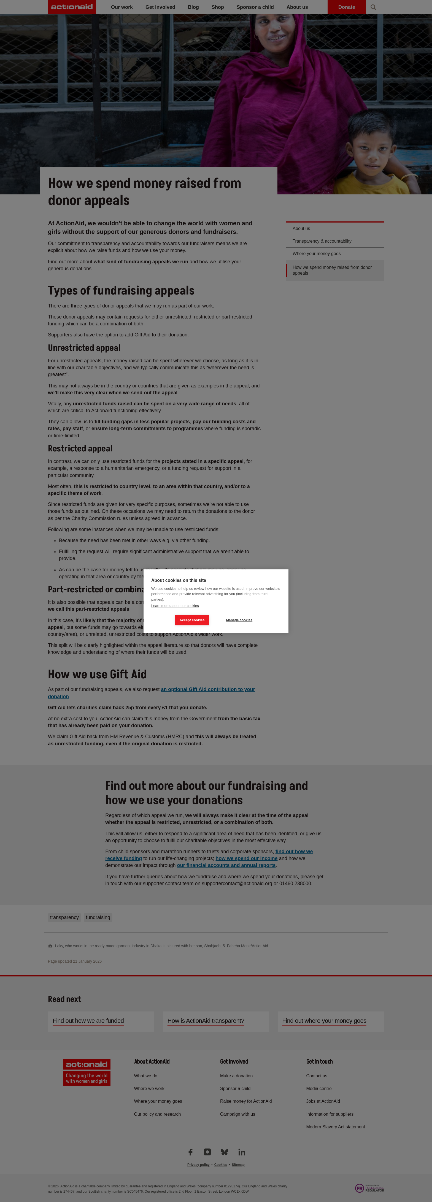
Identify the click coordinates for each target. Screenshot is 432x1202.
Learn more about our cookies (175, 606)
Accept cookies (192, 620)
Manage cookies (239, 620)
